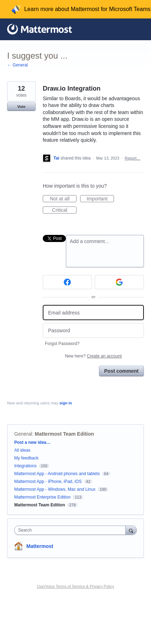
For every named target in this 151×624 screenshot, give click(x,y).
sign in (65, 403)
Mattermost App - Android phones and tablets (57, 473)
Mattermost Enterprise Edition (43, 497)
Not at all (63, 199)
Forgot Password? (62, 343)
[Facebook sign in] (67, 282)
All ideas (22, 450)
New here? (93, 356)
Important (100, 199)
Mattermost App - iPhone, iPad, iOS (48, 481)
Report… (132, 158)
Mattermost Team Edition (64, 434)
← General (17, 65)
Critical (64, 210)
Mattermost (39, 546)
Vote (21, 106)
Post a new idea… (32, 442)
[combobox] (71, 530)
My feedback (26, 458)
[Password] (93, 330)
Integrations (25, 465)
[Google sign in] (119, 282)
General (23, 434)
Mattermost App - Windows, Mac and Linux (54, 489)
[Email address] (93, 312)
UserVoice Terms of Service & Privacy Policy (75, 586)
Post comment (121, 371)
